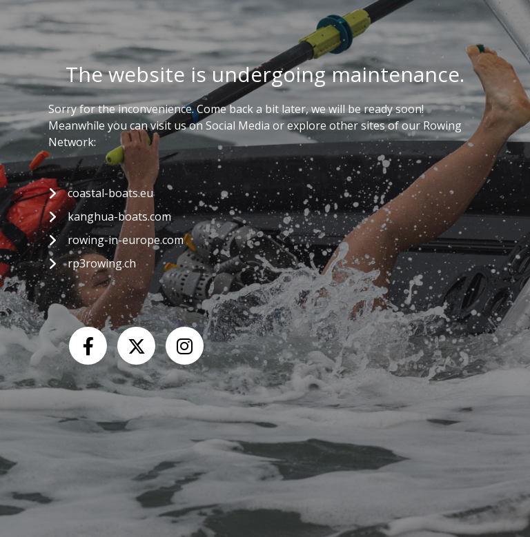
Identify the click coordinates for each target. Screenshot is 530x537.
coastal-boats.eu (110, 193)
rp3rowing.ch (102, 263)
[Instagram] (185, 346)
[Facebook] (88, 346)
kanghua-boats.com (119, 216)
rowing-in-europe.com (126, 239)
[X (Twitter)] (136, 346)
